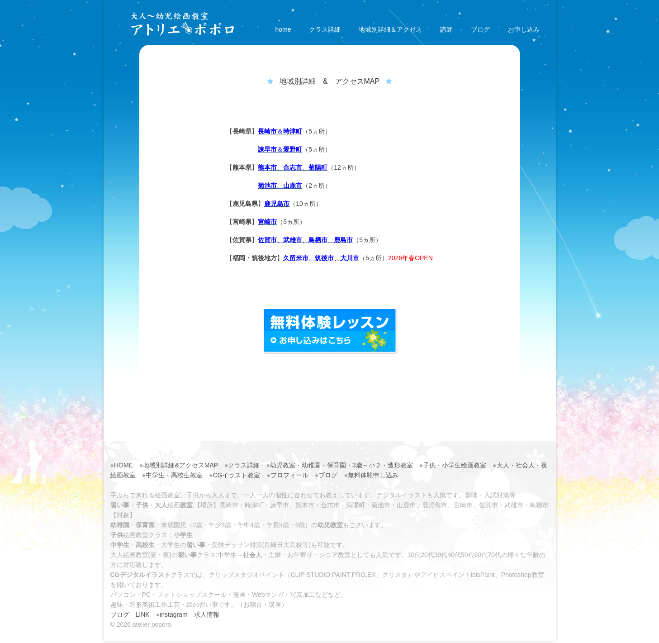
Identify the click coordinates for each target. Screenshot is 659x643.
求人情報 (206, 614)
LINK (143, 614)
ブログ (480, 29)
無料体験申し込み (373, 475)
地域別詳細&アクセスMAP (180, 465)
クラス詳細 (325, 29)
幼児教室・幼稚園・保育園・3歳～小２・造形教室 (341, 465)
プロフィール (289, 475)
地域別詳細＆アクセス (390, 29)
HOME (123, 465)
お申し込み (524, 29)
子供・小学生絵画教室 (454, 465)
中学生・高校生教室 (174, 475)
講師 (446, 29)
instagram (173, 614)
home (283, 29)
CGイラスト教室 (236, 475)
